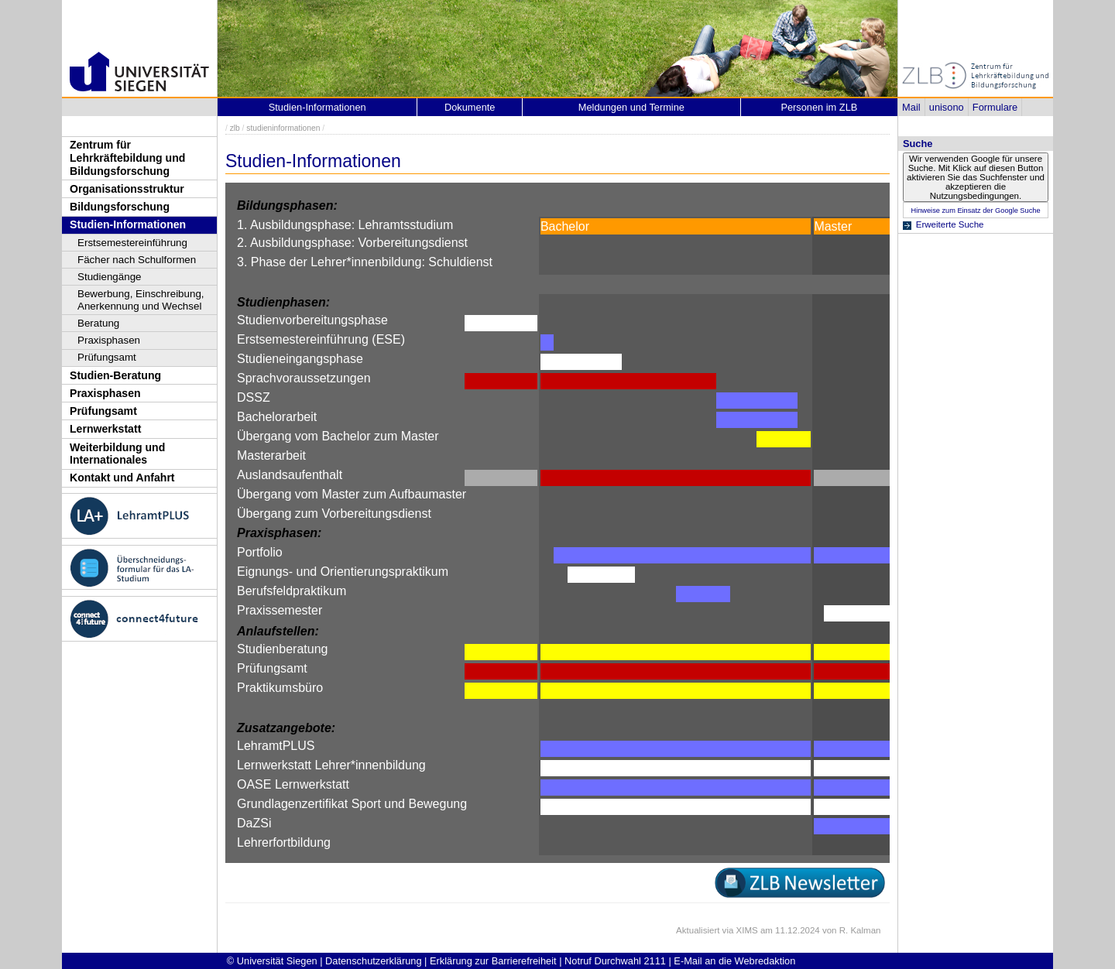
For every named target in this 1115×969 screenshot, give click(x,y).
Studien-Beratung (115, 375)
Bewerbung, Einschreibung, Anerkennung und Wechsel (140, 300)
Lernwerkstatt (105, 429)
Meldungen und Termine (631, 107)
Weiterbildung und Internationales (117, 454)
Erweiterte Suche (950, 224)
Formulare (995, 107)
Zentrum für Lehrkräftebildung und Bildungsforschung (127, 157)
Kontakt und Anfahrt (122, 477)
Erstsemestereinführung (132, 242)
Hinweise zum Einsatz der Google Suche (975, 210)
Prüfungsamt (106, 357)
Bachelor (564, 226)
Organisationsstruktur (127, 189)
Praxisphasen (108, 340)
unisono (946, 107)
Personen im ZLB (818, 107)
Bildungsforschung (120, 206)
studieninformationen (283, 128)
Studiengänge (109, 276)
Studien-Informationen (128, 224)
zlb (235, 128)
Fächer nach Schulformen (136, 259)
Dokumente (469, 107)
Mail (911, 107)
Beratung (98, 323)
